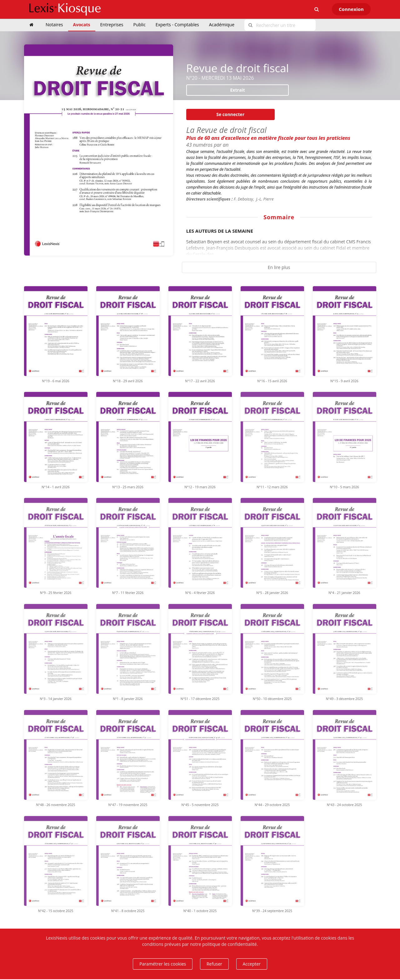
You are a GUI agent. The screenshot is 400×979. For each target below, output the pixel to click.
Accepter (252, 964)
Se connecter (230, 114)
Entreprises (111, 25)
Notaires (54, 25)
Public (139, 25)
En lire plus (279, 267)
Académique (221, 25)
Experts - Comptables (177, 25)
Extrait (237, 90)
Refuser (214, 964)
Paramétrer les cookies (162, 964)
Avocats (81, 25)
